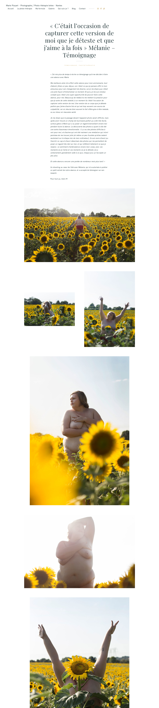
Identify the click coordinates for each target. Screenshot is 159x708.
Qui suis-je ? (63, 8)
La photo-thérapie (24, 8)
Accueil (11, 8)
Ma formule (40, 8)
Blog (74, 8)
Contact (82, 8)
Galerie (51, 8)
